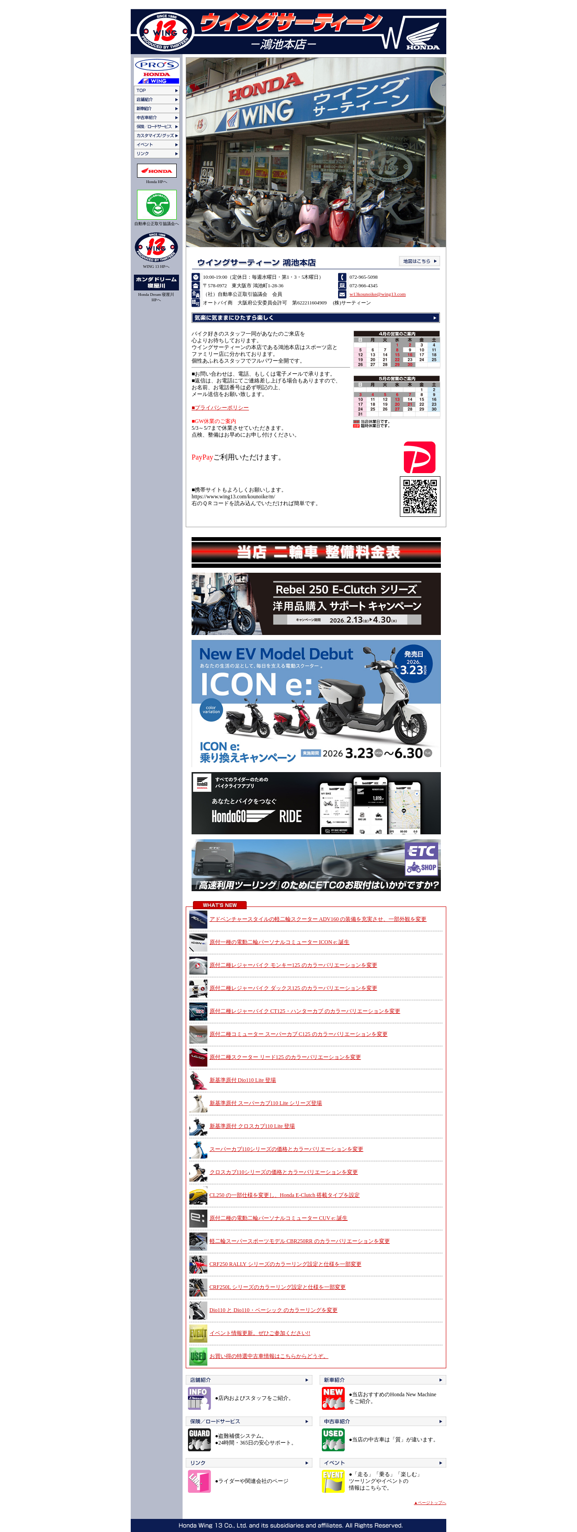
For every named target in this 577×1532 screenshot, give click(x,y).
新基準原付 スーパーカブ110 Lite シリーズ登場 (266, 1103)
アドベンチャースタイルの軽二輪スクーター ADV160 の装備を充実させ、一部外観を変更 (318, 919)
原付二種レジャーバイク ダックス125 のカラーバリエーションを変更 (293, 988)
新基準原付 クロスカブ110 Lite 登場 (252, 1126)
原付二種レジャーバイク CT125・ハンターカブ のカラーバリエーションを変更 (305, 1011)
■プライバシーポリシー (220, 408)
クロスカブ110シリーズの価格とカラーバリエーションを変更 (284, 1172)
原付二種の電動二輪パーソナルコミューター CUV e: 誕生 (279, 1218)
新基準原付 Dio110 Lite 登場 (243, 1080)
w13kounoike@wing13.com (377, 294)
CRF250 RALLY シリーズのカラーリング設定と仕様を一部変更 (286, 1264)
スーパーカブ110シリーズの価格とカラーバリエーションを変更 (287, 1149)
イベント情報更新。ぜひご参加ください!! (260, 1333)
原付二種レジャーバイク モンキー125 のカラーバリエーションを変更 (293, 965)
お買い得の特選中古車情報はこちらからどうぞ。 (269, 1356)
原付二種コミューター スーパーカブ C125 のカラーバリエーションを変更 (299, 1034)
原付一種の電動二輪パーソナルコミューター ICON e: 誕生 (280, 942)
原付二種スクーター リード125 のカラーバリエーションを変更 (285, 1057)
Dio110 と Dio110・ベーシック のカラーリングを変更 (274, 1310)
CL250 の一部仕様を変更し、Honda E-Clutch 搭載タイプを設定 (285, 1195)
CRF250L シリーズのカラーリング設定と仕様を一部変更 (278, 1287)
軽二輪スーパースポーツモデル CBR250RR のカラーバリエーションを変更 (300, 1241)
